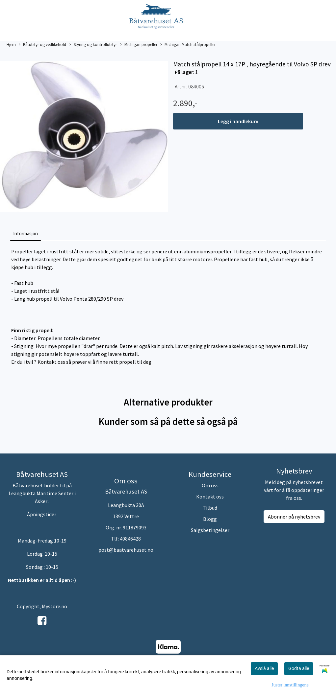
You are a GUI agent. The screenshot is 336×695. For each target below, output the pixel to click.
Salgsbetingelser (210, 530)
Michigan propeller (138, 45)
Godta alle (298, 668)
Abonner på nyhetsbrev (294, 516)
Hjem (11, 44)
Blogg (210, 519)
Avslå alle (264, 668)
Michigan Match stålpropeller (188, 45)
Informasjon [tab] (25, 233)
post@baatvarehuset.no (125, 549)
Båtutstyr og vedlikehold (42, 45)
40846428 (130, 538)
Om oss (210, 485)
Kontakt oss (210, 496)
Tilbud (210, 507)
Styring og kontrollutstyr (93, 45)
